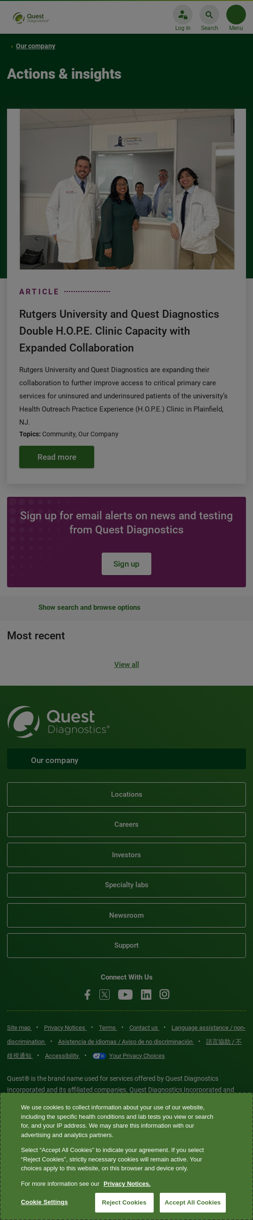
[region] (126, 1156)
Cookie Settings (44, 1201)
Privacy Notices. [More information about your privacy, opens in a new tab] (127, 1183)
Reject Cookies (124, 1202)
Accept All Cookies (193, 1202)
